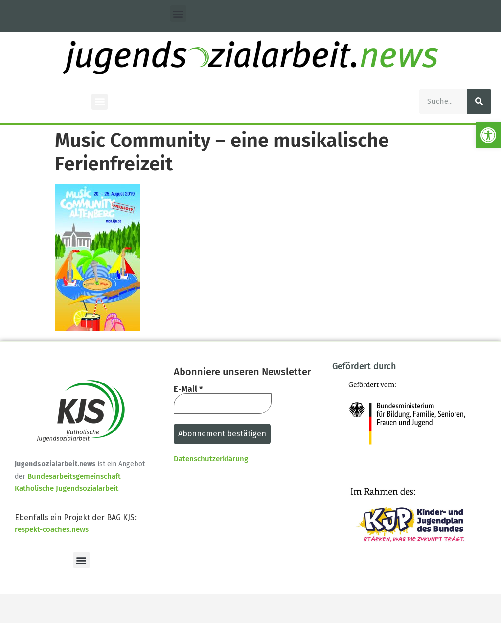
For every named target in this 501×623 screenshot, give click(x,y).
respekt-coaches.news (52, 529)
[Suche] (479, 101)
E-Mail (188, 389)
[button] (178, 13)
